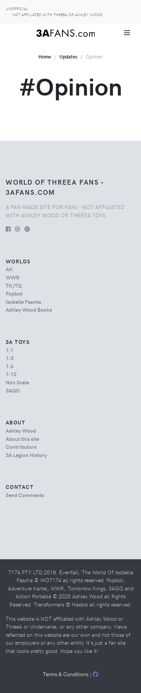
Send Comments (25, 495)
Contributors (21, 446)
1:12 (11, 374)
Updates (68, 56)
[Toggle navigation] (127, 32)
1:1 (10, 350)
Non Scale (17, 382)
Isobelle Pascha (23, 301)
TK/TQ (14, 285)
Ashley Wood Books (29, 309)
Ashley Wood (21, 430)
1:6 (10, 366)
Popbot (14, 293)
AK (9, 269)
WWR (13, 277)
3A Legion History (26, 455)
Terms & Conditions (65, 674)
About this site (22, 438)
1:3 (10, 357)
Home (44, 56)
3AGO (13, 390)
